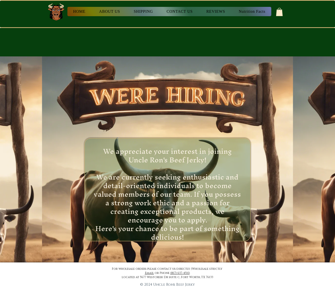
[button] (279, 12)
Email (149, 273)
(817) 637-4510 (180, 273)
